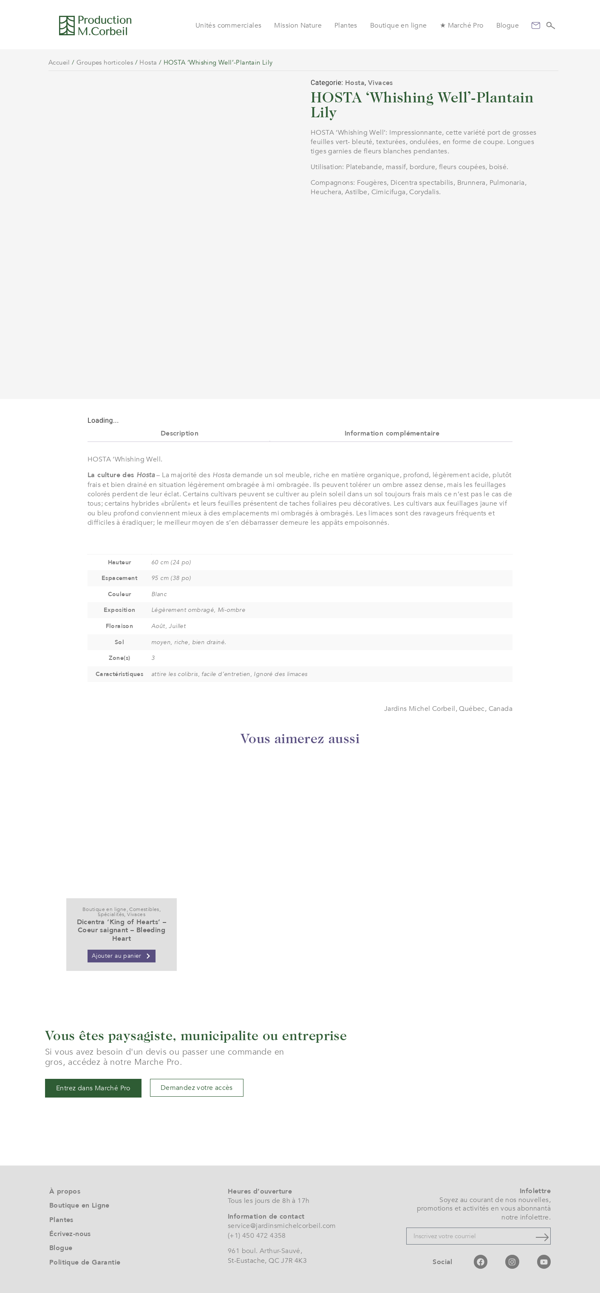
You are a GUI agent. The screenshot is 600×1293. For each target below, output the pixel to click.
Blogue (507, 25)
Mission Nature (298, 25)
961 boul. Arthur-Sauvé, (265, 1251)
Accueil (59, 62)
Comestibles (144, 909)
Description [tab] (179, 433)
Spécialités (111, 914)
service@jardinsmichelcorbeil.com (282, 1226)
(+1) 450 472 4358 (257, 1235)
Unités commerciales (228, 25)
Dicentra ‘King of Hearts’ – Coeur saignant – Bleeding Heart (122, 930)
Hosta (148, 62)
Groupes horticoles (104, 62)
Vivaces (380, 83)
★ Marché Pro (462, 25)
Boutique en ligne (398, 25)
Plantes (345, 25)
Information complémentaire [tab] (392, 433)
